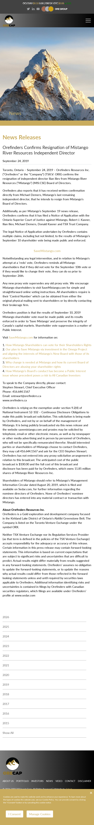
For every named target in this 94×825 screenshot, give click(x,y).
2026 (6, 617)
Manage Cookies (39, 814)
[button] (88, 19)
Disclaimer (84, 781)
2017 (6, 704)
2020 (6, 675)
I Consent (14, 814)
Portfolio (22, 781)
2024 (6, 636)
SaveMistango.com (47, 250)
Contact (70, 781)
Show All (8, 733)
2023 (6, 646)
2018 (6, 694)
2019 (6, 684)
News (49, 781)
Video (58, 781)
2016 (6, 713)
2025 (6, 627)
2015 (6, 723)
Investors (37, 781)
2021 (6, 665)
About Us (8, 781)
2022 (6, 656)
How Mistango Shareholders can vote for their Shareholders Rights (48, 345)
